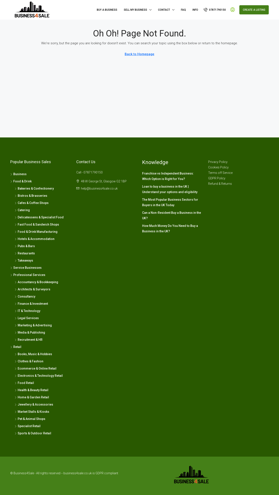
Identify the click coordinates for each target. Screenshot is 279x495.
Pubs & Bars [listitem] (25, 246)
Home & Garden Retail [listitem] (32, 397)
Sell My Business (135, 9)
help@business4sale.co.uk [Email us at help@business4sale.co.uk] (99, 188)
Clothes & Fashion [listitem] (29, 361)
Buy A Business (107, 9)
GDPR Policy (216, 178)
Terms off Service (220, 173)
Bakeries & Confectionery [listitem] (34, 188)
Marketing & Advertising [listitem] (33, 325)
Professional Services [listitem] (27, 275)
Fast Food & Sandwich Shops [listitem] (37, 224)
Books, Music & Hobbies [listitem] (33, 354)
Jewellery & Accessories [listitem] (34, 404)
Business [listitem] (18, 174)
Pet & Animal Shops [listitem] (30, 419)
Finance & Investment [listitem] (31, 303)
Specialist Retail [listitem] (28, 426)
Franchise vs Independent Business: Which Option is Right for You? (168, 176)
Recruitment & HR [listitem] (29, 339)
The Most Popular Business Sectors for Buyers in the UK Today (170, 202)
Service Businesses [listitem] (26, 267)
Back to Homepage (139, 54)
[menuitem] (214, 10)
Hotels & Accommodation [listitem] (34, 239)
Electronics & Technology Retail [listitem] (39, 375)
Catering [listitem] (22, 210)
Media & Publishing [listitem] (30, 332)
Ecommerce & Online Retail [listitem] (35, 368)
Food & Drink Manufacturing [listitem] (36, 231)
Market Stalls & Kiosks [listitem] (32, 411)
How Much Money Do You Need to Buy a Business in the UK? (170, 228)
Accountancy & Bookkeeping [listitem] (36, 282)
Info (195, 9)
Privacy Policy (218, 162)
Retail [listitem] (15, 347)
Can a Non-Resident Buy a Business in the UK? (171, 215)
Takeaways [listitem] (24, 260)
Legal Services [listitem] (27, 318)
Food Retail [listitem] (24, 383)
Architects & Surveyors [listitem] (32, 289)
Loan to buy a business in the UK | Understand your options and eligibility (169, 189)
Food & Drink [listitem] (21, 181)
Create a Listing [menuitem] (254, 9)
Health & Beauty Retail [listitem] (31, 390)
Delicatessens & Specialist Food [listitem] (39, 217)
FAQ (183, 9)
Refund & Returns (220, 183)
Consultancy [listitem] (25, 296)
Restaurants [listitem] (25, 253)
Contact (164, 9)
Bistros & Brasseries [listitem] (31, 195)
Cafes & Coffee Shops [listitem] (32, 203)
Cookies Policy (218, 167)
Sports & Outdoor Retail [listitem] (33, 433)
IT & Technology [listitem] (27, 311)
